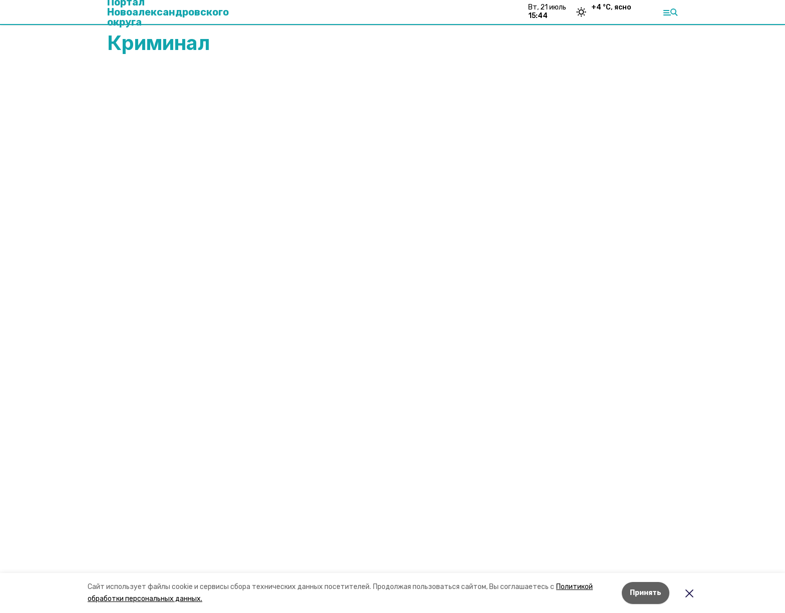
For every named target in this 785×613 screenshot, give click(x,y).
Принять (645, 592)
